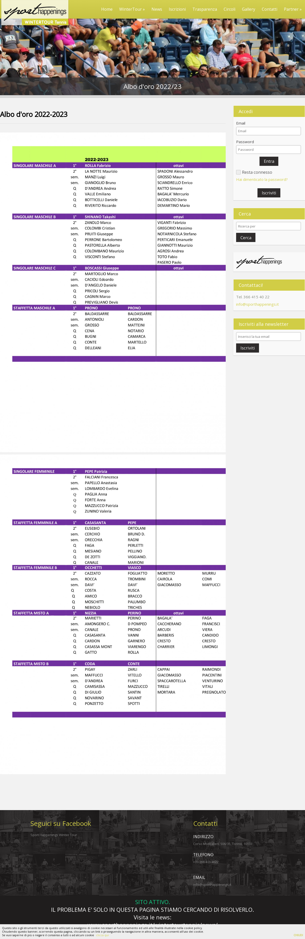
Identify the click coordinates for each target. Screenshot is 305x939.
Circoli (229, 9)
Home (107, 9)
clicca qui (102, 935)
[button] (269, 161)
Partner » (293, 9)
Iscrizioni (177, 9)
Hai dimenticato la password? (262, 179)
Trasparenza (204, 9)
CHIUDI (298, 935)
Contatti (269, 9)
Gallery (248, 9)
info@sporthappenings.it (257, 304)
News (156, 9)
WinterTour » (132, 9)
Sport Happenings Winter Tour (53, 835)
